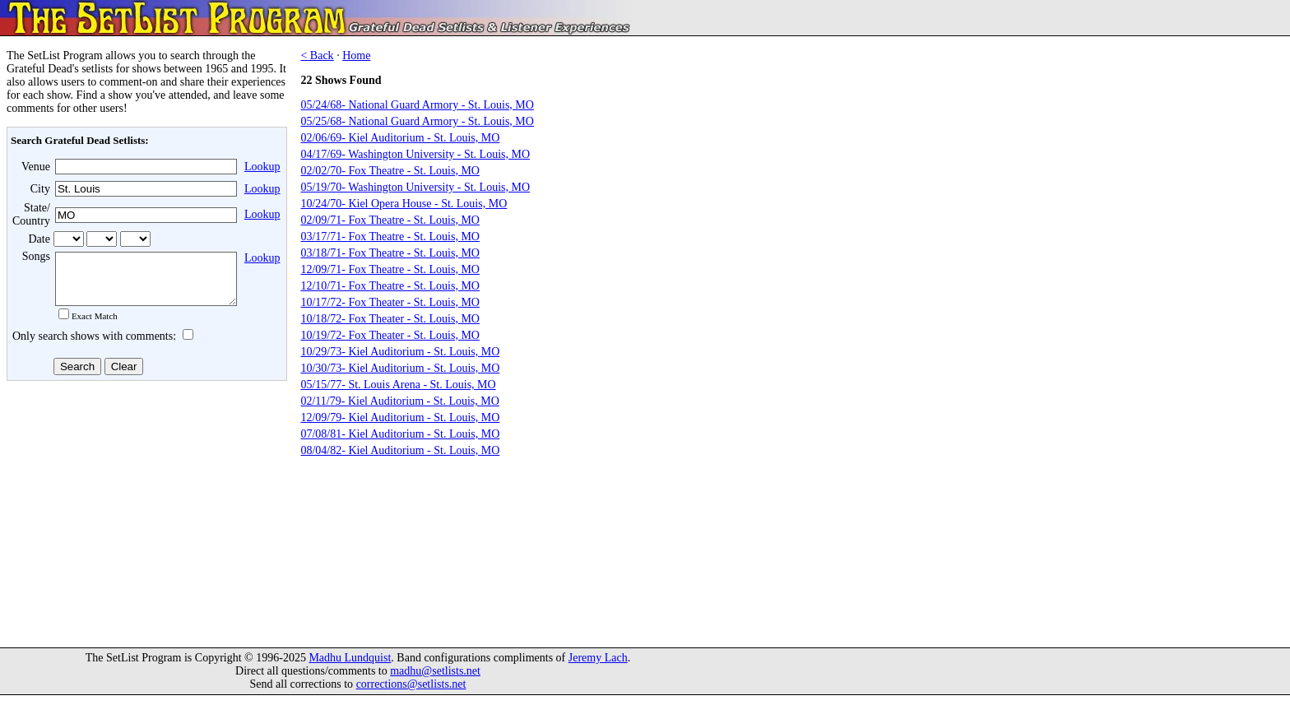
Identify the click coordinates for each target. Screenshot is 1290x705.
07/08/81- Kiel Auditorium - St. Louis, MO (399, 434)
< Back (316, 55)
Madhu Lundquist (350, 667)
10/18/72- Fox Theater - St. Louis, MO (390, 319)
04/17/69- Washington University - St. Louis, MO (415, 154)
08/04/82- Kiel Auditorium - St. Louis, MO (399, 450)
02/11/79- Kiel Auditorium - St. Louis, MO (399, 401)
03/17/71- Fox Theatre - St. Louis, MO (390, 236)
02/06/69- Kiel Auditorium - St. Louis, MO (399, 138)
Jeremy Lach (598, 667)
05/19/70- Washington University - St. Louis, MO (415, 187)
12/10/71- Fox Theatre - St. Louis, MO (390, 286)
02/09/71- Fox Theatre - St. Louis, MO (390, 220)
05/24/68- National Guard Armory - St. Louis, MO (416, 105)
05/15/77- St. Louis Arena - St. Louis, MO (397, 384)
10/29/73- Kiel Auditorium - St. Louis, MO (399, 352)
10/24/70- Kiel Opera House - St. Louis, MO (403, 203)
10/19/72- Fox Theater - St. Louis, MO (390, 335)
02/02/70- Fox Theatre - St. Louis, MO (390, 171)
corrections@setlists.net (411, 694)
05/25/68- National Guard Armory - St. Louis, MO (416, 121)
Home (356, 55)
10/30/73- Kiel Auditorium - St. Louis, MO (399, 368)
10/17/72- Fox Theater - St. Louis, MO (390, 302)
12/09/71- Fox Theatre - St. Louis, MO (390, 269)
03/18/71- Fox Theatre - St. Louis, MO (390, 253)
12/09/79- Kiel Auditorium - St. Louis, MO (399, 417)
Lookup (262, 166)
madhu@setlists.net (435, 681)
